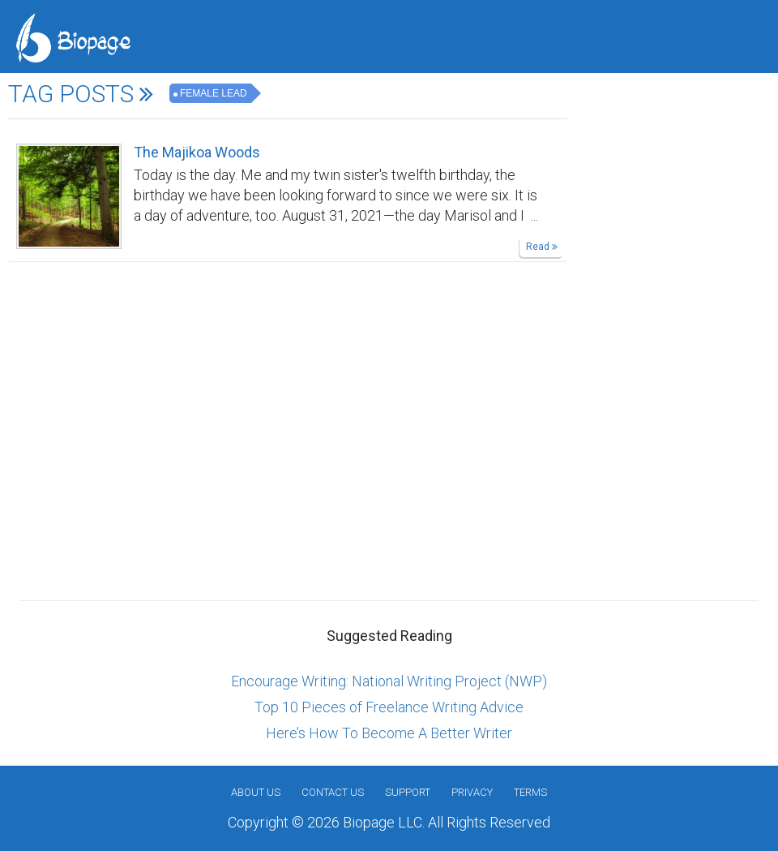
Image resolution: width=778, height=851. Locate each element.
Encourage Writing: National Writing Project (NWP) (389, 681)
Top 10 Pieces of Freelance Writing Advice (389, 707)
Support (407, 792)
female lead (213, 93)
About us (255, 792)
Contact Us (332, 792)
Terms (530, 792)
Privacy (472, 792)
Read (542, 246)
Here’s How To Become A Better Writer (389, 732)
